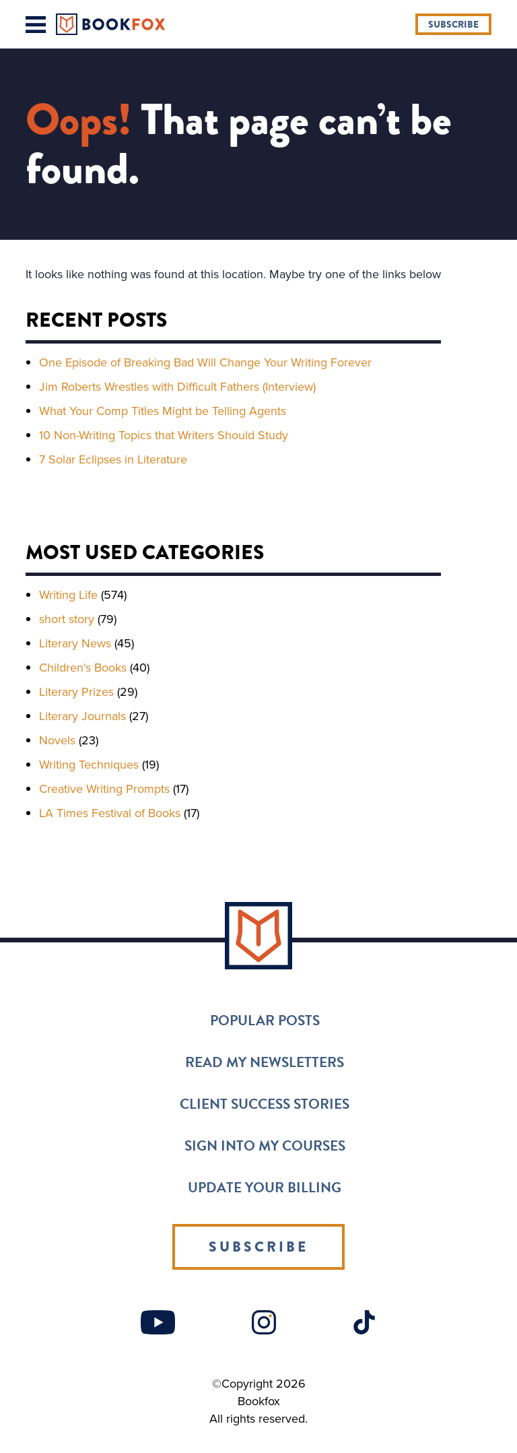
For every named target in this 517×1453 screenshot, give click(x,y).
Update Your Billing (264, 1187)
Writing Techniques (89, 764)
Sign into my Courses (264, 1146)
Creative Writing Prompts (104, 789)
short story (66, 619)
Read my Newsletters (264, 1062)
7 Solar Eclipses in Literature (113, 459)
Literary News (75, 643)
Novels (57, 740)
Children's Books (83, 667)
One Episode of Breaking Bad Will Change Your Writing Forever (205, 362)
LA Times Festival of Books (109, 813)
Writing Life (68, 595)
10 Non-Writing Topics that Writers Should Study (163, 435)
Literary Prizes (76, 692)
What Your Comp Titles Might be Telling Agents (162, 411)
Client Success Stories (264, 1104)
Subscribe (453, 24)
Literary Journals (82, 716)
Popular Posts (265, 1020)
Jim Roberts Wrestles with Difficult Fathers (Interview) (177, 386)
